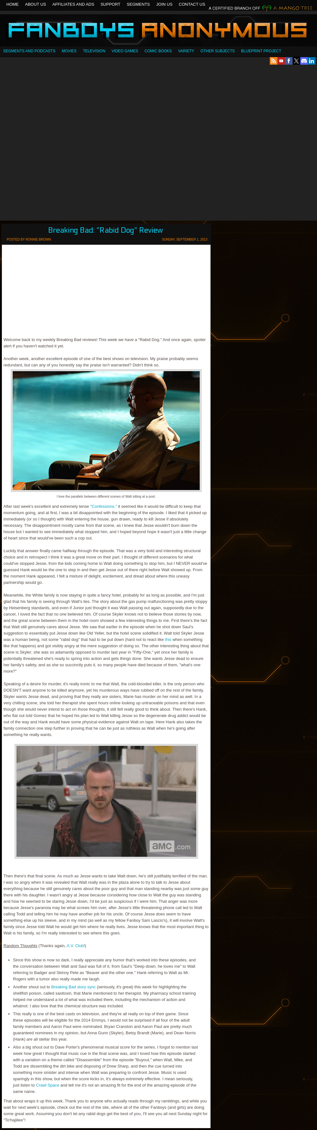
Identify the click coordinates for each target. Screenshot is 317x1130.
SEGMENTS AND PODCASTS (29, 51)
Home (12, 4)
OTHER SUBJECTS (218, 51)
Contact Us (192, 4)
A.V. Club (75, 945)
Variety (186, 51)
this (168, 639)
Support (110, 4)
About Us (35, 4)
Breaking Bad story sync (73, 987)
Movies (69, 51)
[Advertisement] (77, 143)
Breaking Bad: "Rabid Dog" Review (105, 230)
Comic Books (158, 51)
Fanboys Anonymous (158, 31)
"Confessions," (103, 506)
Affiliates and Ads (73, 4)
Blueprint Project (261, 51)
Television (94, 51)
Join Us (164, 4)
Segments (138, 4)
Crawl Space (47, 1085)
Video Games (125, 51)
